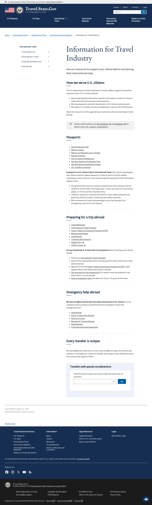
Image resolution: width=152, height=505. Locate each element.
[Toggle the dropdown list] (114, 381)
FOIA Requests (53, 495)
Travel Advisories (28, 52)
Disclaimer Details (83, 459)
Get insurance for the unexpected (85, 272)
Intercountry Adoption (22, 445)
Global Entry (77, 242)
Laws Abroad (76, 236)
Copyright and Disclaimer (57, 492)
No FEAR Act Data (85, 492)
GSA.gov (77, 501)
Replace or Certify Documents (25, 453)
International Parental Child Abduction (24, 449)
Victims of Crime (78, 318)
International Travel (21, 442)
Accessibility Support (24, 495)
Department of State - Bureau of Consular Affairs (48, 486)
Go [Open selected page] (122, 381)
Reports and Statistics (87, 442)
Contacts (134, 7)
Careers (116, 7)
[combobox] (95, 381)
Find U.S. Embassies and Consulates (55, 449)
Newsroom (50, 442)
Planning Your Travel (30, 56)
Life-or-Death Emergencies (82, 158)
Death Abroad (77, 324)
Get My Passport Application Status (86, 164)
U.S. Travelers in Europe (81, 167)
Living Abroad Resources (31, 61)
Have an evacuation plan (81, 278)
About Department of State (26, 492)
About (124, 7)
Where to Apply (77, 150)
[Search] (144, 12)
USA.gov (48, 501)
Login (144, 7)
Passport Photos (78, 155)
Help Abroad (26, 66)
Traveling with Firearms (81, 239)
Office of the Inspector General (91, 495)
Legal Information (85, 436)
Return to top (10, 423)
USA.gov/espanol (63, 501)
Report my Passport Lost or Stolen (85, 153)
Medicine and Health (79, 233)
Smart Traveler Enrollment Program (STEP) (89, 230)
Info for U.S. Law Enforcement (90, 439)
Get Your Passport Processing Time (85, 161)
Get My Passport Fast (80, 147)
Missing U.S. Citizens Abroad (82, 321)
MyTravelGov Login (119, 436)
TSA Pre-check (78, 245)
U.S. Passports (19, 436)
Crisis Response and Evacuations (84, 327)
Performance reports (118, 492)
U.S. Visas (17, 439)
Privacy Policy (115, 495)
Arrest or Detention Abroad (82, 315)
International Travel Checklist (83, 227)
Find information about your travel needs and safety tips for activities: (98, 375)
